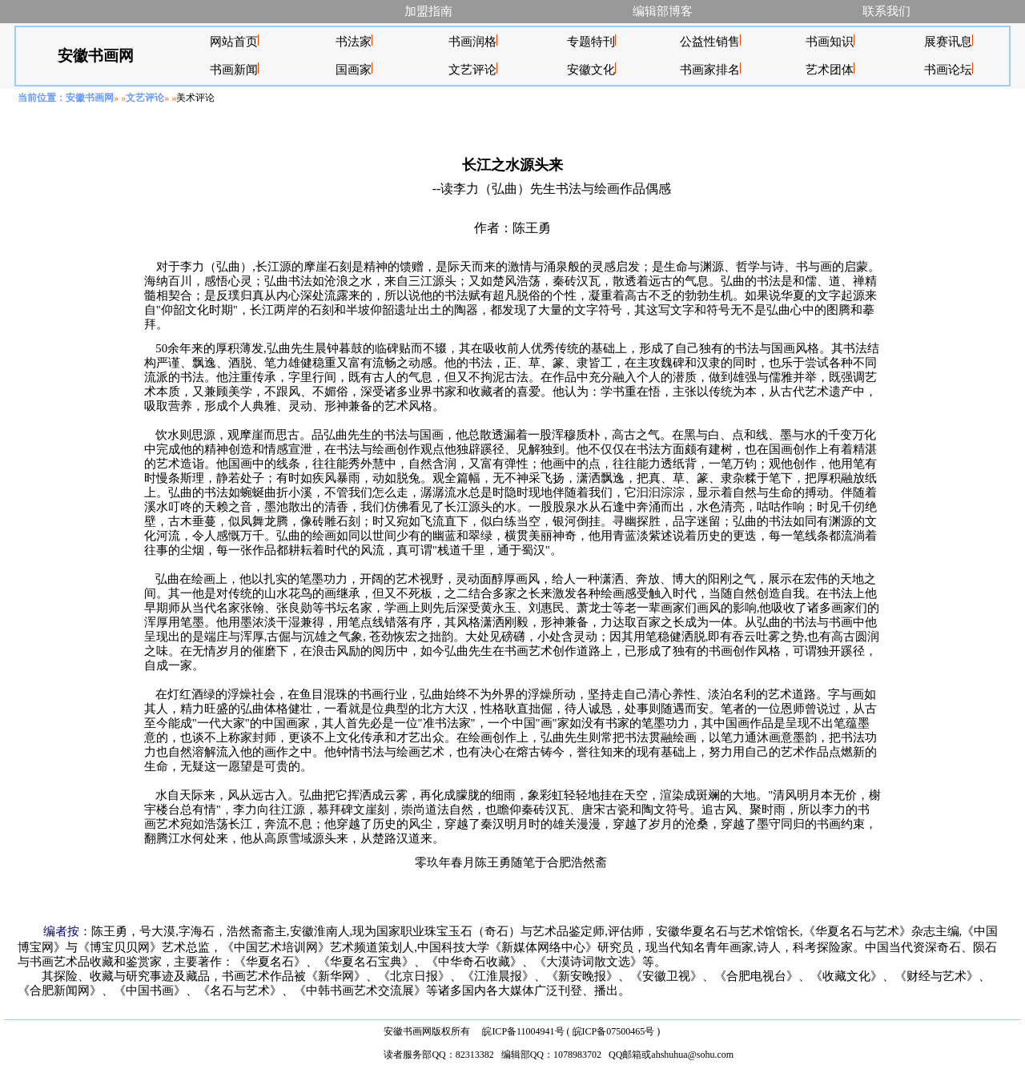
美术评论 (195, 97)
